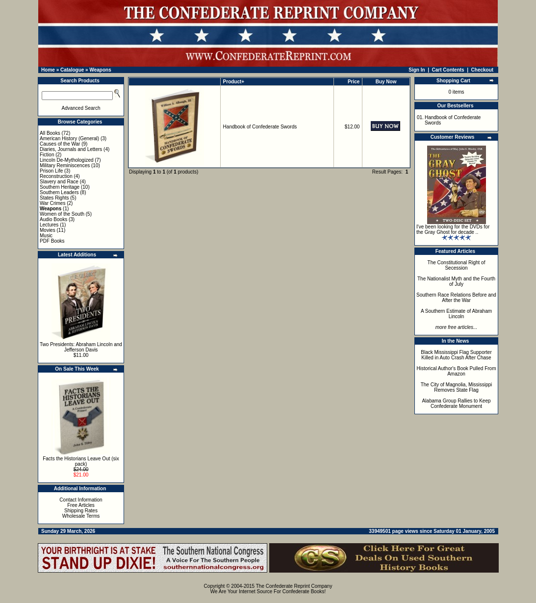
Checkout (482, 70)
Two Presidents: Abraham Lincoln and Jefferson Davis (81, 347)
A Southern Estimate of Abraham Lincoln (456, 313)
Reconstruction (56, 176)
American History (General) (69, 138)
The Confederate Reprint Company (294, 586)
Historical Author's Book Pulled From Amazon (456, 371)
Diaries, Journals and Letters (71, 149)
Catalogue (72, 70)
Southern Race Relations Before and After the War (456, 297)
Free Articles (81, 505)
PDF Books (52, 241)
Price (353, 81)
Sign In (416, 70)
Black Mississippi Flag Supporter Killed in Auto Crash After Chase (456, 355)
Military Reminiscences (65, 165)
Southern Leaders (59, 192)
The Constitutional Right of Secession (456, 265)
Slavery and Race (59, 181)
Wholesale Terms (81, 516)
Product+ (234, 81)
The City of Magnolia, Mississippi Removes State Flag (456, 387)
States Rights (54, 198)
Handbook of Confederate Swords (260, 126)
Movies (47, 230)
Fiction (47, 154)
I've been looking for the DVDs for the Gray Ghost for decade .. (452, 229)
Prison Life (51, 171)
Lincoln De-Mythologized (67, 160)
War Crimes (52, 203)
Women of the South (62, 214)
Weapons (100, 70)
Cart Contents (448, 70)
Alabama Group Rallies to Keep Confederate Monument (456, 403)
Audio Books (53, 219)
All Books (50, 133)
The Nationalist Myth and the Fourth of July (456, 281)
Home (48, 70)
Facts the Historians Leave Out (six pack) (81, 461)
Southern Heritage (59, 187)
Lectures (49, 224)
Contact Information (80, 499)
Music (46, 235)
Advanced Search (81, 108)
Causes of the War (60, 144)
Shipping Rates (81, 510)
